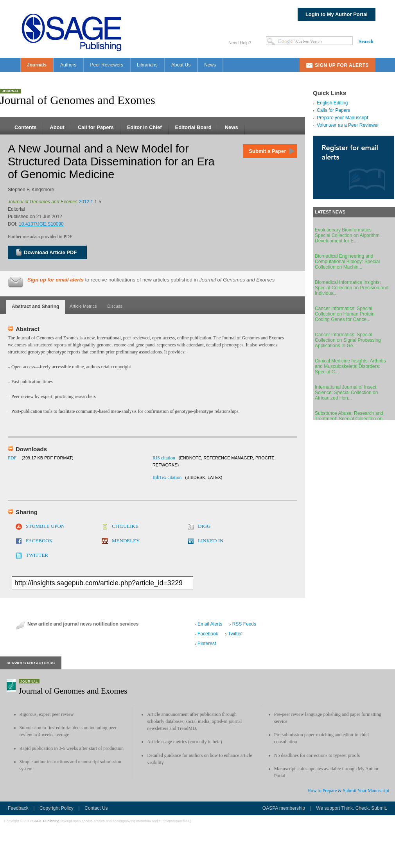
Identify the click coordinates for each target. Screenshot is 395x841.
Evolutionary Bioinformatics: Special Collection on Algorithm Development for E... (347, 235)
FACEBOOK (39, 540)
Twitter (235, 634)
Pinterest (207, 643)
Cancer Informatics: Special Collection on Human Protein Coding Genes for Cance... (345, 314)
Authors (68, 65)
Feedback (18, 808)
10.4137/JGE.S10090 (41, 224)
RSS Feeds (244, 624)
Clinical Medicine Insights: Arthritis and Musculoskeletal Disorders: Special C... (350, 366)
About (57, 127)
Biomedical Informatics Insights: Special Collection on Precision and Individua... (351, 288)
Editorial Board (193, 127)
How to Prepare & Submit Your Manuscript (348, 790)
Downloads (31, 449)
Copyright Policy (57, 808)
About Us (180, 65)
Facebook (208, 634)
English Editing (332, 103)
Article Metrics (83, 306)
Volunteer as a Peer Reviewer (348, 125)
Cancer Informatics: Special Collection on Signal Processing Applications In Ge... (348, 340)
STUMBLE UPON (45, 526)
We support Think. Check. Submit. (351, 808)
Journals (37, 65)
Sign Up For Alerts (342, 65)
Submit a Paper (267, 151)
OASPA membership (283, 808)
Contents (25, 127)
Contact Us (96, 808)
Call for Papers (96, 127)
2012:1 (86, 201)
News (210, 65)
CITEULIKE (125, 526)
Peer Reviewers (106, 65)
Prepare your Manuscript (342, 117)
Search (366, 41)
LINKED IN (210, 540)
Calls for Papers (333, 110)
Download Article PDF (50, 252)
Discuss (114, 306)
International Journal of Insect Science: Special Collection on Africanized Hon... (346, 392)
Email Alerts (210, 624)
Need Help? (239, 42)
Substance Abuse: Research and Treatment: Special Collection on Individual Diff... (349, 419)
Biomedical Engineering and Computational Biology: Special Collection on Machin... (347, 261)
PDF (12, 458)
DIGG (204, 526)
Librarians (147, 65)
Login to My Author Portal (336, 14)
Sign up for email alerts (55, 280)
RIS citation (164, 458)
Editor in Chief (144, 127)
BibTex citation (167, 477)
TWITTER (37, 555)
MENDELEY (126, 540)
